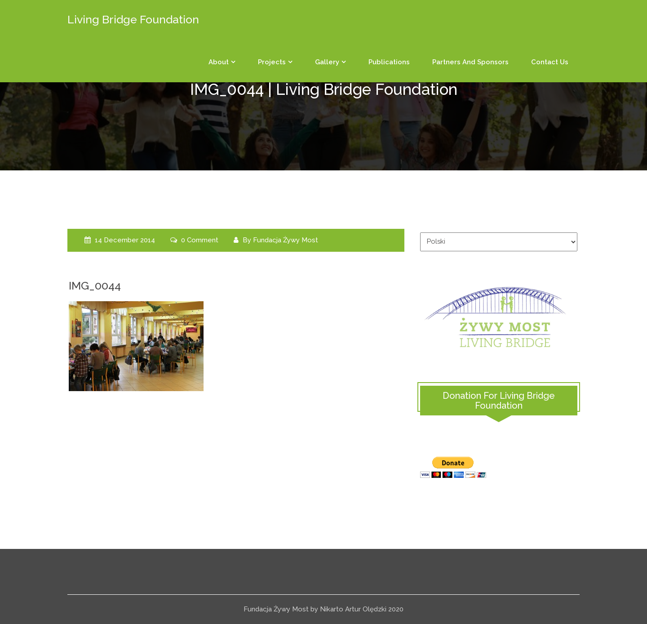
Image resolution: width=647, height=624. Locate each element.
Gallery (327, 62)
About (218, 62)
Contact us (549, 62)
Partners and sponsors (470, 62)
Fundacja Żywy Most (285, 240)
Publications (389, 62)
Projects (272, 62)
